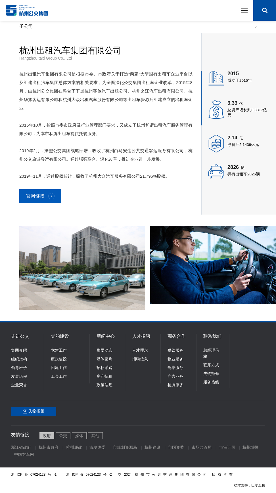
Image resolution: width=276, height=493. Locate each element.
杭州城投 (250, 448)
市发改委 (97, 448)
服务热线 (211, 382)
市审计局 (227, 448)
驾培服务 (175, 368)
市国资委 (176, 448)
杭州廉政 (74, 448)
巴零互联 (258, 485)
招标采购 (104, 368)
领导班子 (19, 368)
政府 (47, 436)
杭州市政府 (48, 448)
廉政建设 (59, 359)
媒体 (79, 436)
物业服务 (175, 359)
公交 (63, 436)
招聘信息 (140, 359)
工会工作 (59, 377)
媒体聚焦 (104, 359)
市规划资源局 (125, 448)
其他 (95, 436)
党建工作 (59, 351)
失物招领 (211, 374)
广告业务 (175, 377)
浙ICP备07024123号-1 (34, 475)
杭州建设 (152, 448)
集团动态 (104, 351)
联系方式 (211, 365)
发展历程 (19, 377)
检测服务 (175, 385)
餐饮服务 (175, 351)
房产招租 (104, 377)
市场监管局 (202, 448)
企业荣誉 (19, 385)
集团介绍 (19, 351)
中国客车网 (24, 455)
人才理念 (140, 351)
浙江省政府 (21, 448)
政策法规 (104, 385)
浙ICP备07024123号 (90, 475)
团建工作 (59, 368)
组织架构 (19, 359)
